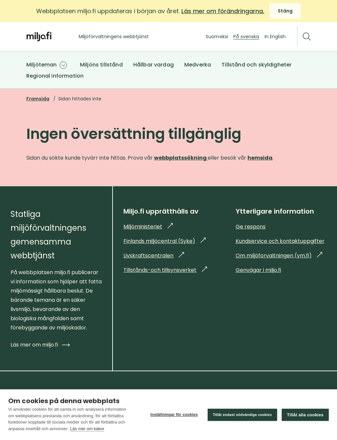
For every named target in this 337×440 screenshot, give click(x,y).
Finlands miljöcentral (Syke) (164, 241)
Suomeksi (217, 36)
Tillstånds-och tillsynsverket (165, 270)
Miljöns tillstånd (101, 64)
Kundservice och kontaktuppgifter (280, 241)
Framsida (37, 98)
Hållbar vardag (153, 64)
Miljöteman (41, 64)
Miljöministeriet (148, 226)
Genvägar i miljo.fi (258, 270)
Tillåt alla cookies (305, 414)
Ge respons (251, 226)
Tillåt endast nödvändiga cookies (242, 415)
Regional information (55, 76)
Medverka (197, 64)
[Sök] (307, 36)
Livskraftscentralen (153, 255)
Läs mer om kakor (87, 428)
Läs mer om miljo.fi (40, 345)
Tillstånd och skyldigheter (256, 64)
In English (275, 36)
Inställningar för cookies (174, 414)
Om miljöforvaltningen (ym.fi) (279, 255)
